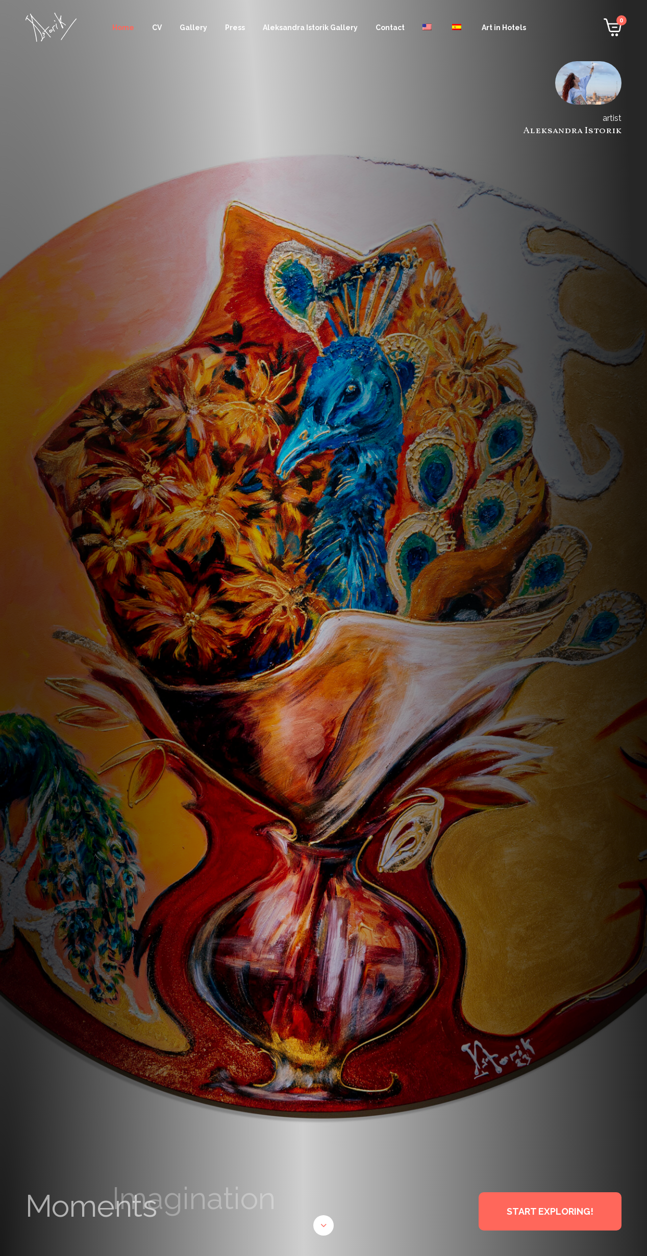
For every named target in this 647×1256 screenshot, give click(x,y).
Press (235, 27)
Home (123, 27)
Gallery (193, 27)
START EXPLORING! (550, 1211)
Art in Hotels (504, 27)
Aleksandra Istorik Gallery (310, 27)
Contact (390, 27)
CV (157, 27)
